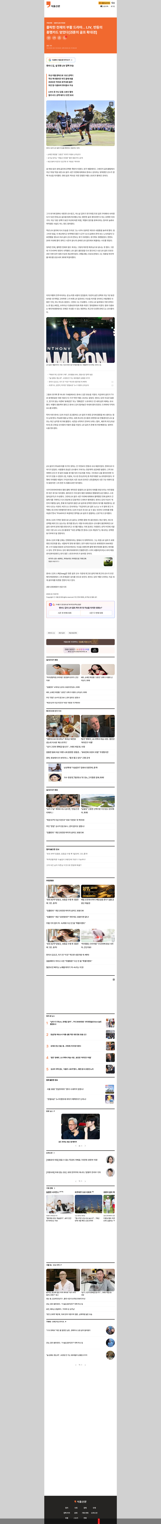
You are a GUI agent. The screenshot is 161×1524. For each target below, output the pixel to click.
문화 (75, 1513)
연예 (85, 1518)
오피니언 (49, 1153)
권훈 (47, 46)
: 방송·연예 (54, 1265)
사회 (75, 1508)
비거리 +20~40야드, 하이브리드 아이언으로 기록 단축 (67, 558)
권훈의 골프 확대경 (59, 23)
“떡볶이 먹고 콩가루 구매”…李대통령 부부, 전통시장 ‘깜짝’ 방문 (71, 374)
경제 (85, 1508)
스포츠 (76, 1518)
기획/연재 (49, 23)
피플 (66, 1518)
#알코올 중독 (73, 633)
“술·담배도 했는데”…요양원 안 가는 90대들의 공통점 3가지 (69, 378)
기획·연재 (49, 1188)
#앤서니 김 (51, 633)
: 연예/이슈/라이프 (56, 1321)
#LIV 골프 (62, 633)
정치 (66, 1508)
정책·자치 (67, 1513)
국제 (94, 1508)
